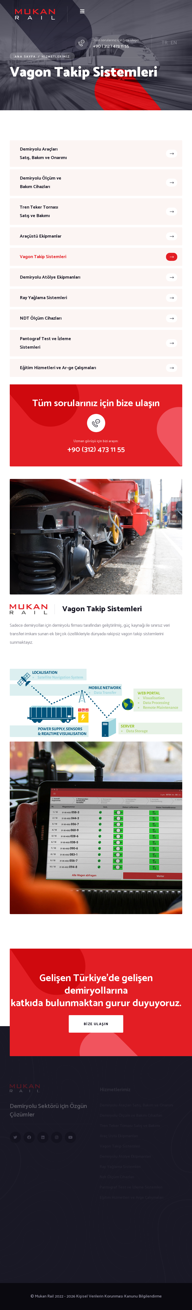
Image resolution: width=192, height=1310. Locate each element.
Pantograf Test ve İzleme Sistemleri (98, 343)
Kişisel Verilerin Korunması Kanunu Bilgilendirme (119, 1296)
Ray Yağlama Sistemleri (98, 298)
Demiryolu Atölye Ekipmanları (98, 277)
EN (173, 43)
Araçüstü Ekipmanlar (98, 236)
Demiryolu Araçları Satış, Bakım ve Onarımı (98, 154)
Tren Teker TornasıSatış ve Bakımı (98, 212)
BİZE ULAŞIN (96, 1024)
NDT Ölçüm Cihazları (98, 318)
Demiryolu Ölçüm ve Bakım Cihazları (98, 183)
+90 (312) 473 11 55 (96, 449)
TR (165, 43)
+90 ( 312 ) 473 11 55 (111, 46)
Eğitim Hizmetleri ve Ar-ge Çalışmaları (98, 368)
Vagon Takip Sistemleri (98, 257)
